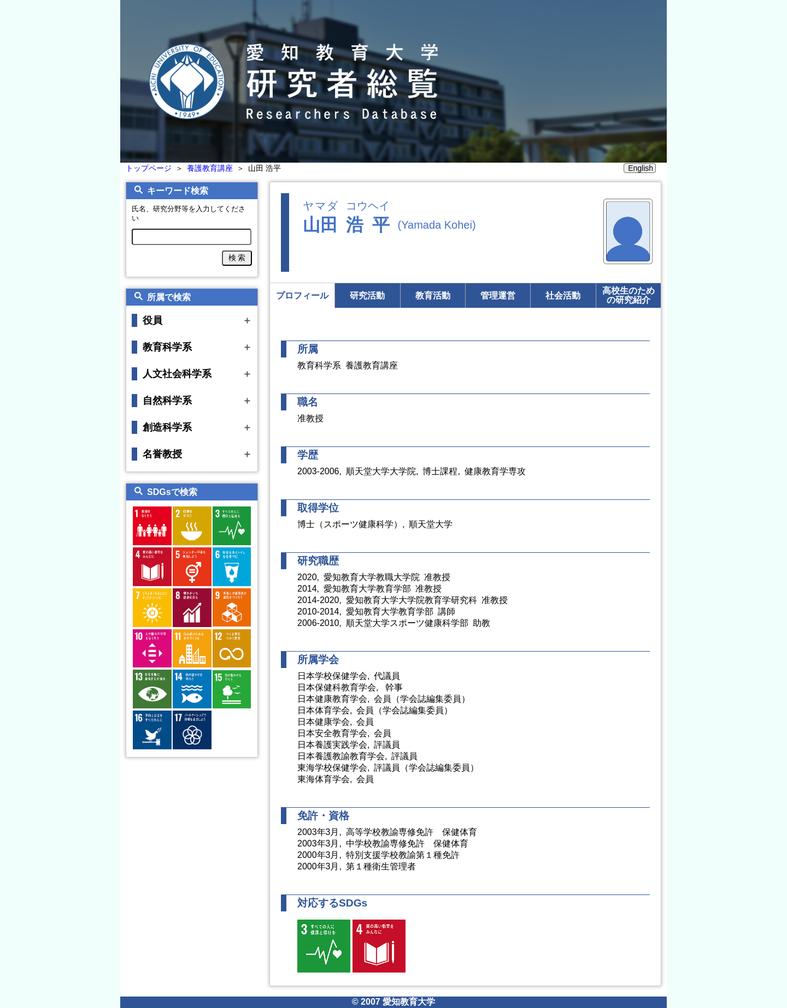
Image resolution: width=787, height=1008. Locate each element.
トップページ (149, 168)
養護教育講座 (210, 168)
